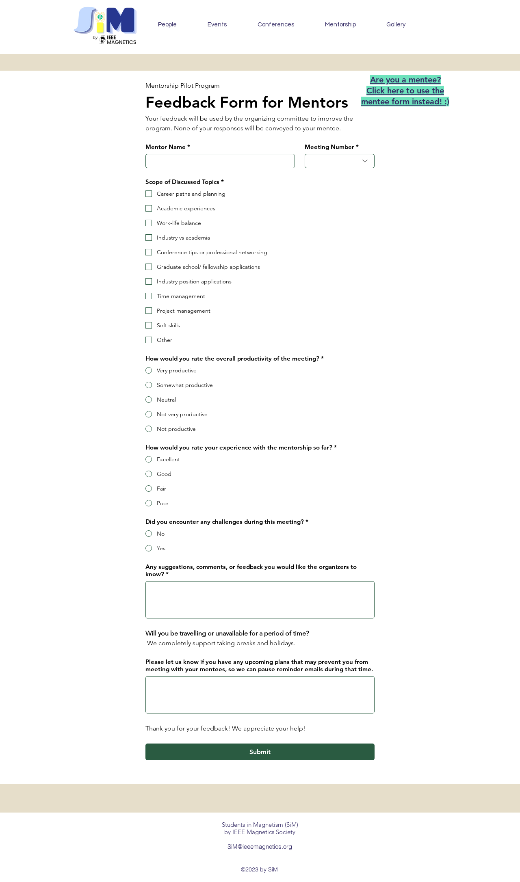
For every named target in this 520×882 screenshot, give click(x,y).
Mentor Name (167, 147)
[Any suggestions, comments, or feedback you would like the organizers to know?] (260, 600)
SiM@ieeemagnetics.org (260, 846)
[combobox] (340, 161)
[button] (217, 24)
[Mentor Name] (218, 161)
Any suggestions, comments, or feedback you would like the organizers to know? (251, 570)
